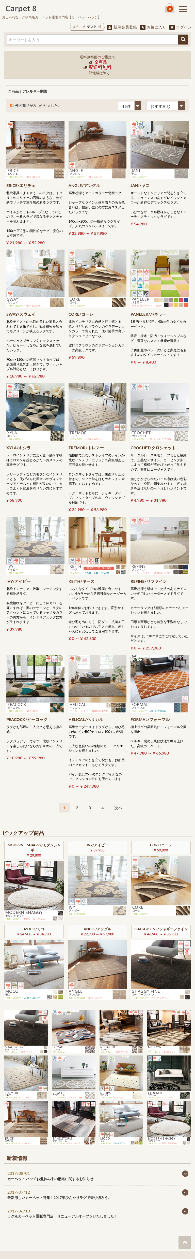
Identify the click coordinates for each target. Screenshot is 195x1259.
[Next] (118, 808)
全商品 (13, 91)
